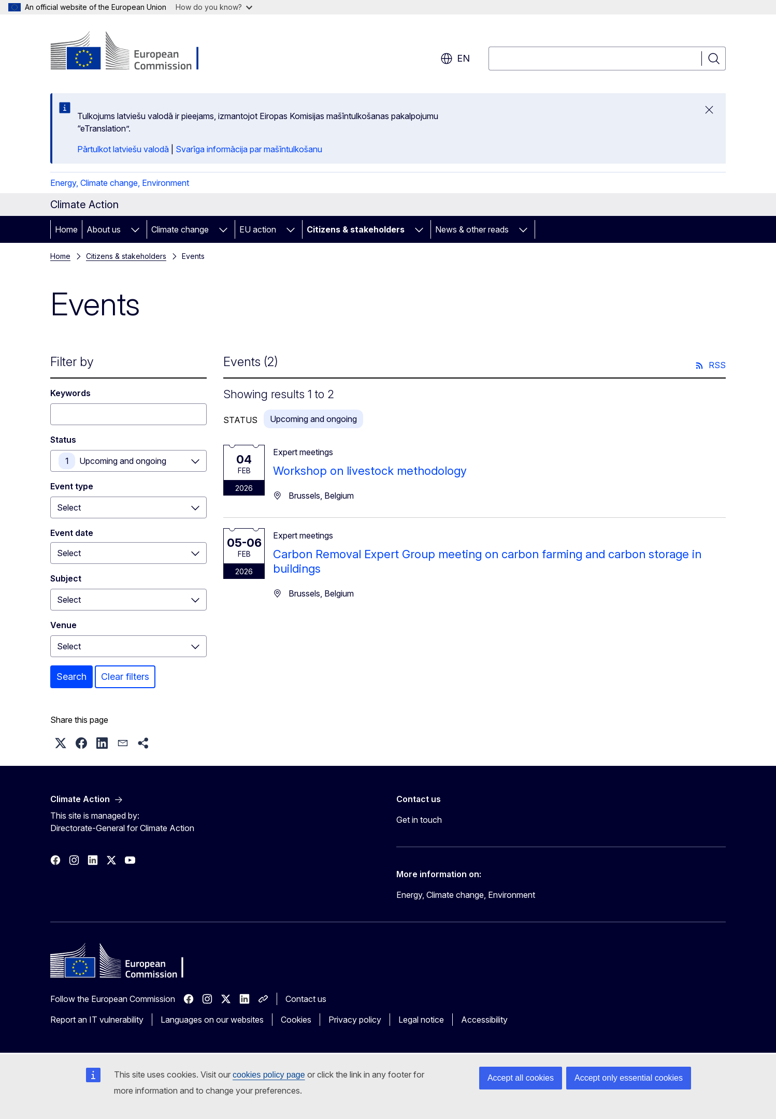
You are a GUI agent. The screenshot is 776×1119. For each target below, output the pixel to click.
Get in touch (419, 820)
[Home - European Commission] (134, 51)
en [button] (455, 58)
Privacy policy (354, 1019)
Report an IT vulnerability (96, 1019)
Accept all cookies (520, 1077)
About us (104, 229)
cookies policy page (269, 1074)
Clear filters (125, 676)
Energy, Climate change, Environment (119, 183)
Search (71, 676)
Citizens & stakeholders (356, 229)
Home (66, 229)
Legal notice (421, 1019)
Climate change (180, 229)
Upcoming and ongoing (122, 461)
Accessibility (484, 1019)
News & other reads (472, 229)
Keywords (70, 393)
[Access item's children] (135, 229)
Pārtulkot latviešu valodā (123, 149)
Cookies (296, 1019)
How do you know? (214, 7)
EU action (257, 229)
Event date (71, 533)
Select (69, 507)
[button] (60, 743)
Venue (63, 625)
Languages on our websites (212, 1019)
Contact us (305, 999)
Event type (71, 486)
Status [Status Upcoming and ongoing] (63, 439)
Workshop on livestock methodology (370, 470)
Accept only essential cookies (628, 1077)
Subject (65, 578)
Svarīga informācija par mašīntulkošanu (249, 149)
